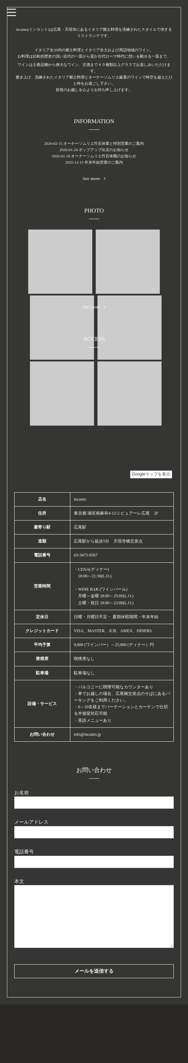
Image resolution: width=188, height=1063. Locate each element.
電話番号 (24, 851)
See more (94, 178)
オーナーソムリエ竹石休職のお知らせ (103, 156)
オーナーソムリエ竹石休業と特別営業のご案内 (103, 143)
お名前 (22, 792)
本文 (19, 881)
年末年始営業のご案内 (104, 162)
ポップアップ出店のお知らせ (103, 150)
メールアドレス (32, 822)
